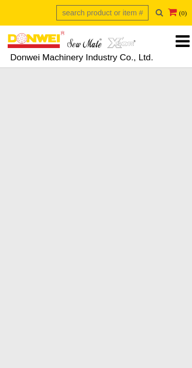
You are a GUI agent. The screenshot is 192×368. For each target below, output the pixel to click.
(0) (183, 13)
